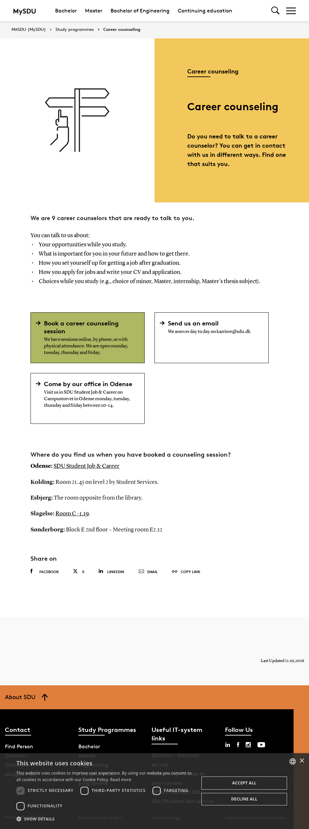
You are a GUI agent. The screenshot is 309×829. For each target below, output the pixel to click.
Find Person (19, 746)
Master (93, 11)
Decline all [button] (244, 799)
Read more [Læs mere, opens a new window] (120, 779)
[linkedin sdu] (227, 744)
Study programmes (74, 29)
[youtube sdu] (261, 744)
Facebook (45, 570)
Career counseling (121, 29)
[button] (105, 819)
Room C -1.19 (72, 513)
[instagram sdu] (248, 744)
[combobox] (292, 761)
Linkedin (111, 570)
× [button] (301, 760)
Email (148, 571)
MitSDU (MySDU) (28, 29)
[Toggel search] (275, 11)
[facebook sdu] (238, 744)
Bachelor (66, 11)
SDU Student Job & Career (86, 466)
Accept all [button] (244, 783)
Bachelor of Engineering (140, 11)
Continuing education (205, 11)
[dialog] (154, 791)
